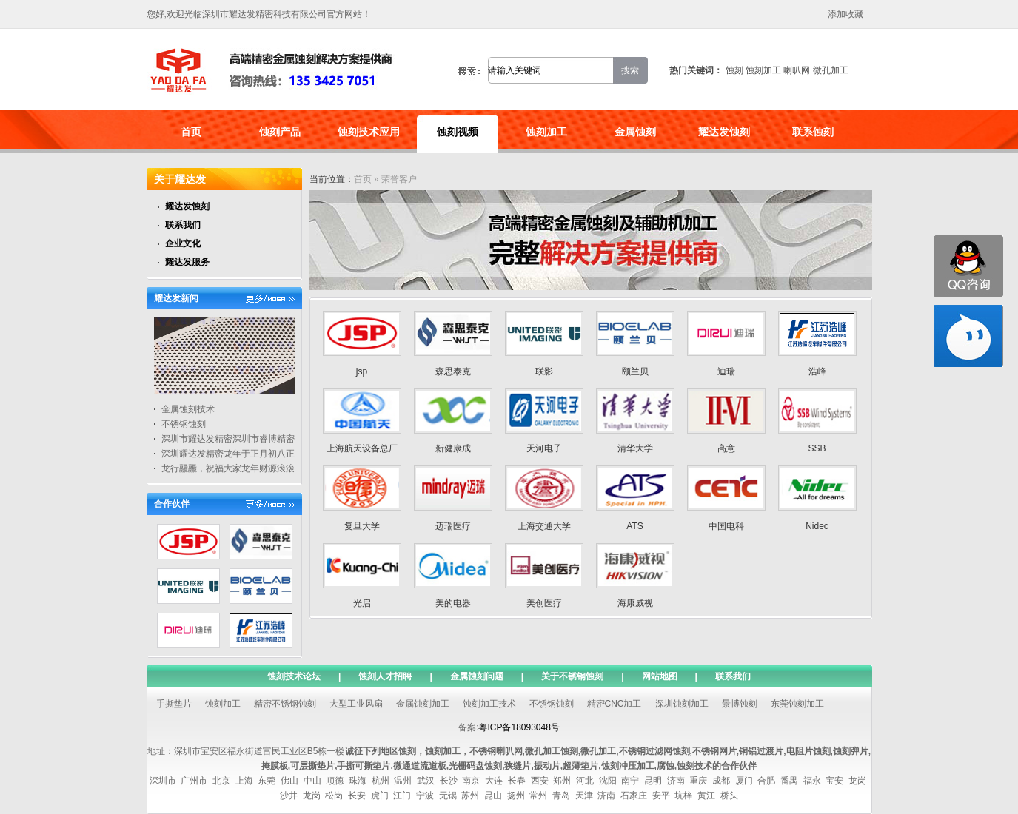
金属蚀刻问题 (476, 676)
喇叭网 (796, 70)
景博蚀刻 (739, 704)
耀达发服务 (187, 262)
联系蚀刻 (813, 132)
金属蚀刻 (635, 132)
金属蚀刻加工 (422, 704)
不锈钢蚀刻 (183, 424)
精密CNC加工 (614, 704)
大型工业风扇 (356, 704)
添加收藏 (845, 14)
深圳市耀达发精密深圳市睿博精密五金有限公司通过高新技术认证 (290, 439)
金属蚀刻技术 (188, 409)
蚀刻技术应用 (369, 132)
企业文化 (183, 243)
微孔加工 (830, 70)
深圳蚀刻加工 (682, 704)
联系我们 (183, 225)
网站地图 (659, 676)
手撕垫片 (174, 704)
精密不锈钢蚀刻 (285, 704)
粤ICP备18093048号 (518, 727)
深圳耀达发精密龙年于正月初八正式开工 (241, 453)
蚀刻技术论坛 (294, 676)
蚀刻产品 (280, 132)
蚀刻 (734, 70)
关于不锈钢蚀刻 (572, 676)
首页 (191, 132)
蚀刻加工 (763, 70)
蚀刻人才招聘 (385, 676)
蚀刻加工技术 (489, 704)
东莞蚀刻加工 (797, 704)
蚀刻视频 (457, 132)
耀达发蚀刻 (724, 132)
